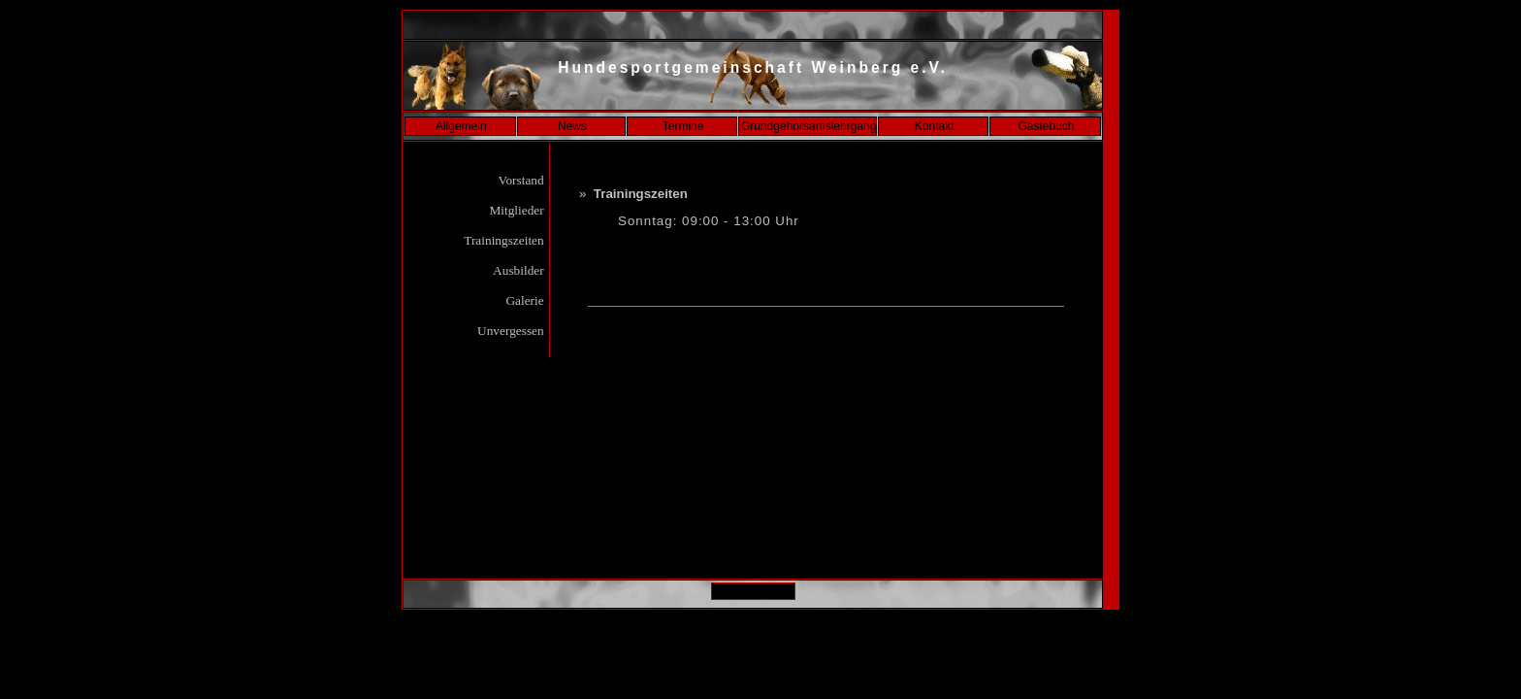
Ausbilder (519, 270)
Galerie (524, 300)
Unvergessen (510, 330)
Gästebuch (1046, 126)
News (572, 126)
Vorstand (521, 180)
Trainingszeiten (504, 240)
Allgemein (461, 126)
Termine (683, 126)
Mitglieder (516, 210)
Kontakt (935, 126)
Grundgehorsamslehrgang (808, 126)
